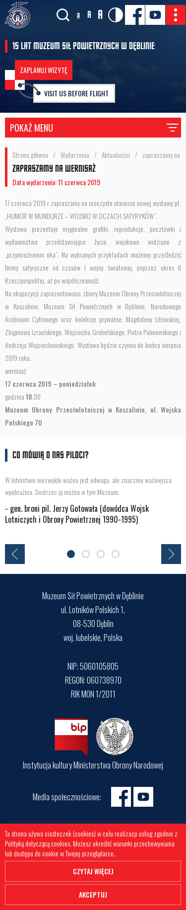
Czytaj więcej (93, 871)
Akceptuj (93, 894)
